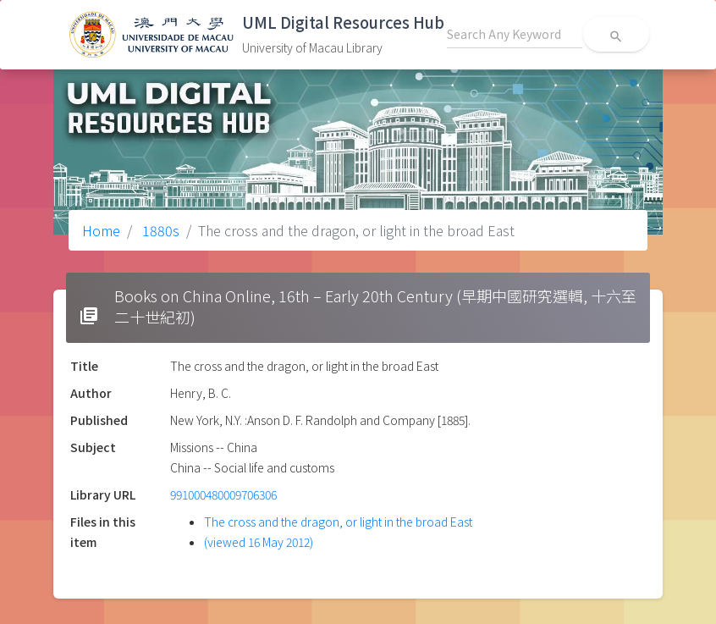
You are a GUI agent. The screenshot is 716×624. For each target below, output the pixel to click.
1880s (159, 230)
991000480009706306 (223, 494)
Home (101, 230)
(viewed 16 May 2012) (258, 541)
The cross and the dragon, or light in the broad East (338, 521)
